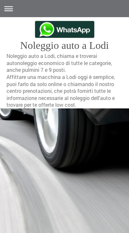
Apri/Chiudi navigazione (64, 9)
